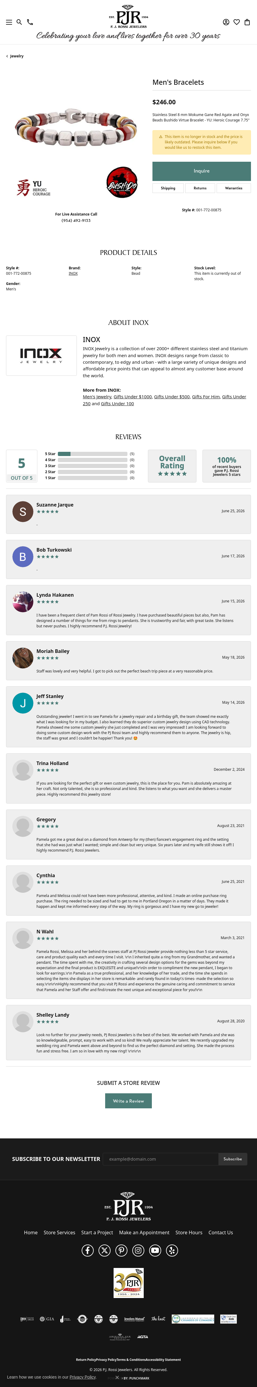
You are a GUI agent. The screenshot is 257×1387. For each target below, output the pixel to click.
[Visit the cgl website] (113, 1319)
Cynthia (45, 875)
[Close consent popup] (117, 1377)
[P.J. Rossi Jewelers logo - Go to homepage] (128, 22)
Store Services (59, 1232)
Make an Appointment (144, 1232)
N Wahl (45, 931)
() (132, 453)
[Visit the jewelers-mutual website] (134, 1319)
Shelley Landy (52, 1015)
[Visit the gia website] (47, 1319)
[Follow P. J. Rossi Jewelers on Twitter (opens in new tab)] (105, 1251)
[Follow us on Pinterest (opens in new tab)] (121, 1251)
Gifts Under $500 (172, 396)
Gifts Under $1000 (133, 396)
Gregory (46, 819)
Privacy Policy (106, 1359)
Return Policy (86, 1359)
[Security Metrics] (228, 1319)
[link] (30, 22)
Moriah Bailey (52, 651)
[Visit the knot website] (158, 1319)
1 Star (50, 477)
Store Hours (189, 1232)
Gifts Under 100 (117, 403)
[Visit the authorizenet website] (82, 1319)
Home (31, 1232)
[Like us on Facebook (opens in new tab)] (88, 1251)
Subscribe (233, 1159)
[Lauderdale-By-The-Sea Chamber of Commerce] (193, 1319)
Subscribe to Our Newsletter (56, 1159)
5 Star (50, 453)
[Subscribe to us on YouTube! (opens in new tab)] (155, 1251)
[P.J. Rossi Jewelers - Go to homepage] (129, 1205)
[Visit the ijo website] (27, 1319)
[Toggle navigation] (7, 22)
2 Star (50, 471)
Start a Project (97, 1232)
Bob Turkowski (54, 550)
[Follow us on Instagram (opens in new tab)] (138, 1251)
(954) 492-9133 (76, 220)
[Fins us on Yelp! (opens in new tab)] (172, 1251)
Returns (200, 188)
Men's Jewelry (97, 396)
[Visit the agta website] (142, 1337)
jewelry (17, 56)
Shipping (168, 188)
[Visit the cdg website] (98, 1319)
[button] (19, 22)
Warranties (234, 188)
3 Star (50, 465)
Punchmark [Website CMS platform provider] (139, 1378)
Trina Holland (52, 763)
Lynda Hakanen (55, 595)
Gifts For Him (206, 396)
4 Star (50, 459)
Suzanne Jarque (55, 504)
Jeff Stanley (50, 696)
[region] (76, 137)
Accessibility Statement (163, 1359)
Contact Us (220, 1232)
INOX (73, 273)
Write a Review (128, 1101)
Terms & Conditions (131, 1359)
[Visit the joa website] (65, 1319)
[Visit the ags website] (120, 1337)
